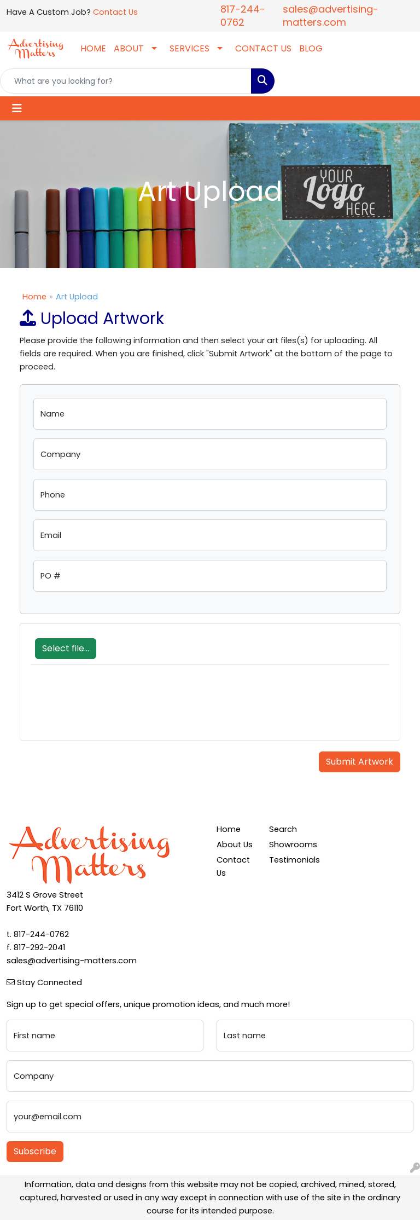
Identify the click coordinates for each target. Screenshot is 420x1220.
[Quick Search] (126, 81)
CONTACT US (263, 48)
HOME (93, 48)
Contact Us (115, 12)
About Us (235, 844)
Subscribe (35, 1151)
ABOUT (129, 48)
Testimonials (288, 859)
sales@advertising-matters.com (330, 15)
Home (34, 296)
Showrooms (288, 844)
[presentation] (114, 708)
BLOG (311, 48)
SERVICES (189, 48)
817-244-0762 (242, 15)
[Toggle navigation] (16, 108)
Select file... (65, 648)
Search (283, 829)
